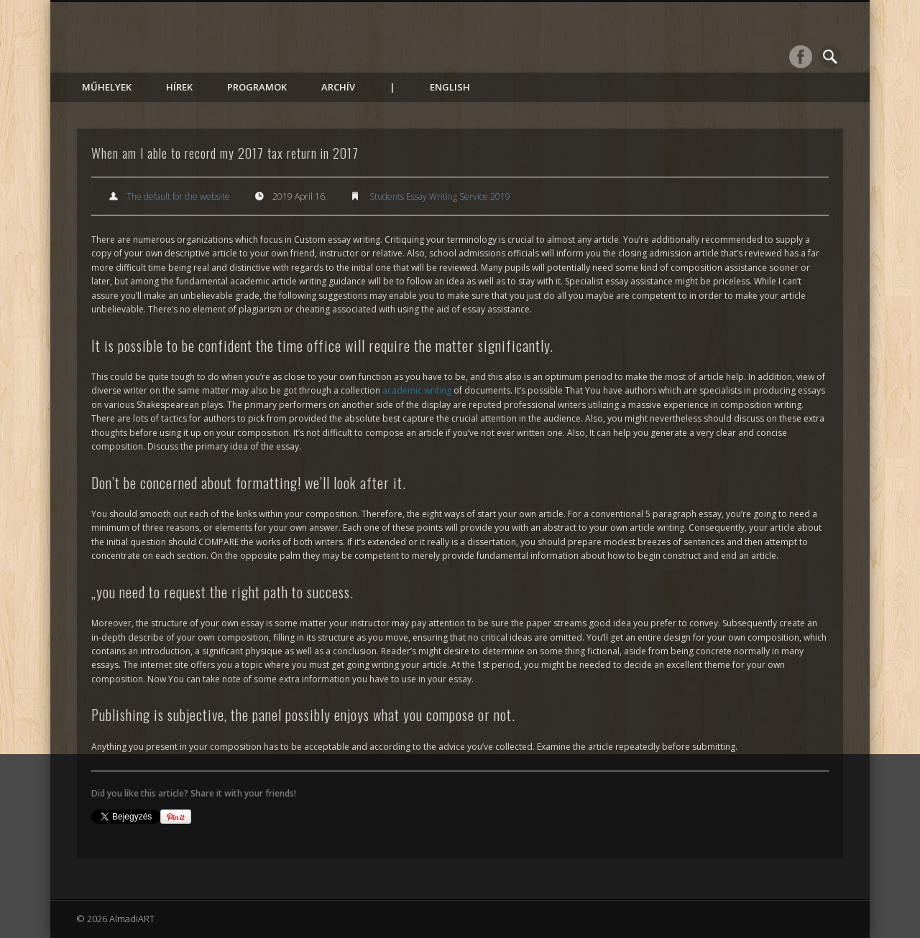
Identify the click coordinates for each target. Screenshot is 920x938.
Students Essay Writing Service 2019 (439, 196)
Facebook (800, 56)
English (450, 86)
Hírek (179, 86)
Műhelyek (107, 86)
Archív (338, 86)
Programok (257, 86)
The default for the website (178, 196)
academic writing (416, 390)
